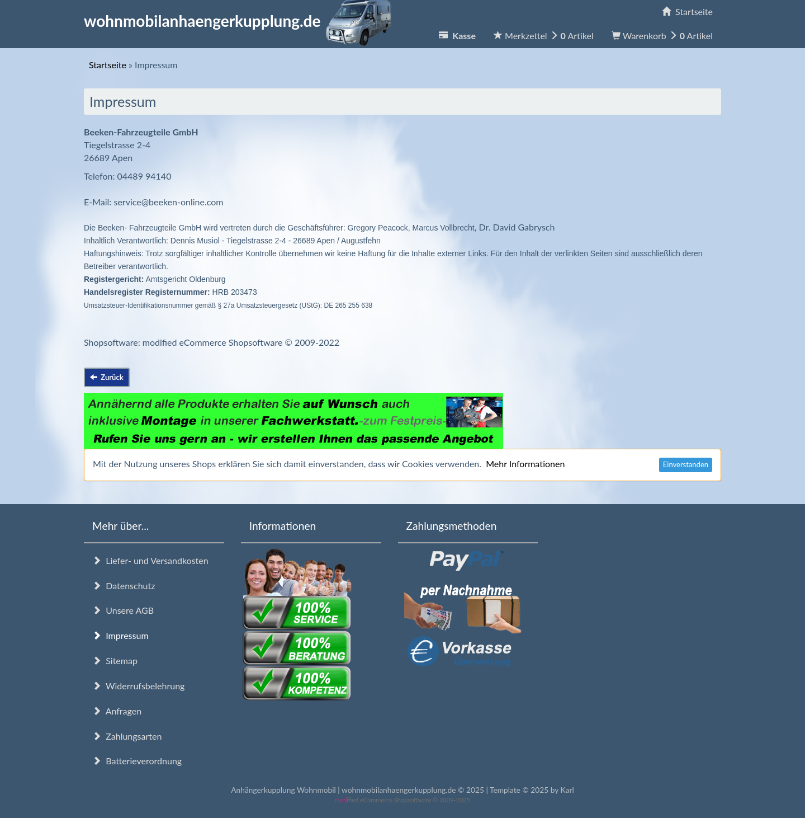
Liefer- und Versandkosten (150, 560)
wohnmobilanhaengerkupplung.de (241, 20)
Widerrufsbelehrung (138, 685)
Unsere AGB (123, 610)
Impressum (120, 635)
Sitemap (115, 660)
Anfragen (116, 711)
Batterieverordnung (137, 760)
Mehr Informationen (525, 463)
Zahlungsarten (127, 736)
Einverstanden (685, 464)
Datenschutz (123, 585)
